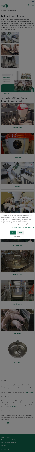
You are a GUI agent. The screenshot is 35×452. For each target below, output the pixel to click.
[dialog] (17, 226)
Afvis (20, 232)
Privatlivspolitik (16, 227)
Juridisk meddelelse (28, 227)
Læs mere (17, 236)
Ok (13, 232)
